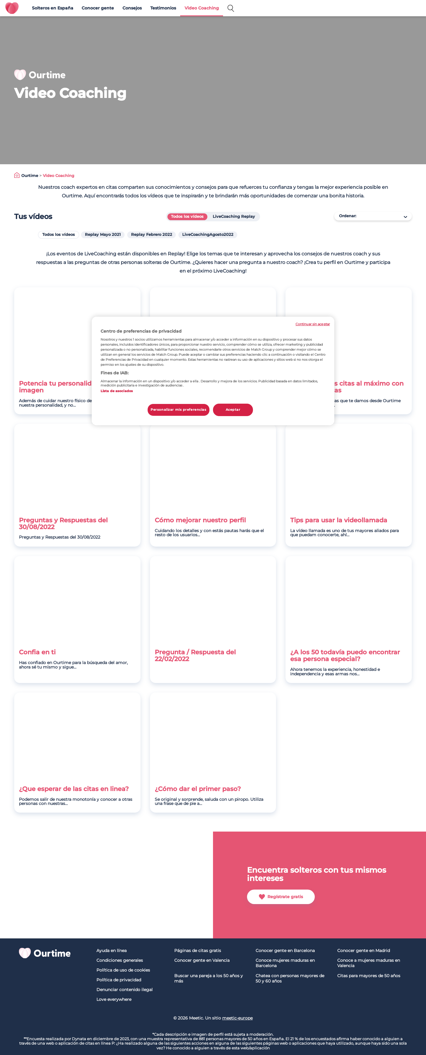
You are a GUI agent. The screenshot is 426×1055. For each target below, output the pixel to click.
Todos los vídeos (187, 216)
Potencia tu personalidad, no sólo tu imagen (77, 387)
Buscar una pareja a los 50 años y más (208, 978)
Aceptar (233, 409)
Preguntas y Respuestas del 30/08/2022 (63, 524)
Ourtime (29, 175)
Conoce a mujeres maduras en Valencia (368, 963)
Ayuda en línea (111, 950)
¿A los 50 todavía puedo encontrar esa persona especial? (345, 656)
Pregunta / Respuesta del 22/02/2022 (195, 656)
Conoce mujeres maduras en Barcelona (285, 963)
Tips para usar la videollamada (338, 520)
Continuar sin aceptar (313, 324)
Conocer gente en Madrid (363, 950)
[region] (213, 371)
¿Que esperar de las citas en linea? (74, 789)
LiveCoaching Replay (234, 216)
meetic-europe (237, 1018)
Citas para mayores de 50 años (368, 975)
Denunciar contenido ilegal (124, 989)
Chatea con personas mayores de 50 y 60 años (290, 978)
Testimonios (163, 8)
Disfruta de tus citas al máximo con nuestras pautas (347, 387)
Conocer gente (98, 8)
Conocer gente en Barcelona (285, 950)
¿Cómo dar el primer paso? (198, 789)
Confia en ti (37, 652)
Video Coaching (202, 8)
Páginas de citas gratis (197, 950)
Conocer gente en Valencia (202, 960)
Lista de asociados (117, 391)
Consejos (132, 8)
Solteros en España (52, 8)
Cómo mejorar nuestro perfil (200, 520)
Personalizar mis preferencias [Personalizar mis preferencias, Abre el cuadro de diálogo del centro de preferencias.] (178, 409)
